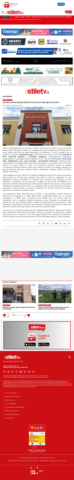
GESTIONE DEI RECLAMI (12, 411)
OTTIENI (61, 4)
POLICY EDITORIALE (11, 393)
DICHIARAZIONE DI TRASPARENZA (15, 407)
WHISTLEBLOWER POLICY (12, 414)
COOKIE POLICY (9, 418)
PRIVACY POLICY (10, 400)
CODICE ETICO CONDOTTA (12, 396)
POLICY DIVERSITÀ (10, 403)
